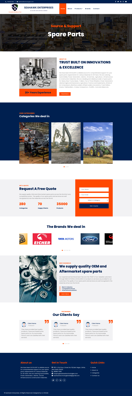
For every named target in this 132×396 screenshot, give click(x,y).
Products (78, 9)
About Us (94, 370)
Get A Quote (94, 206)
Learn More (65, 294)
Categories (95, 373)
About (70, 9)
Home (63, 9)
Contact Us (95, 376)
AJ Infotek (45, 393)
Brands (88, 9)
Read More (65, 94)
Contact (96, 9)
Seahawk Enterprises (12, 393)
